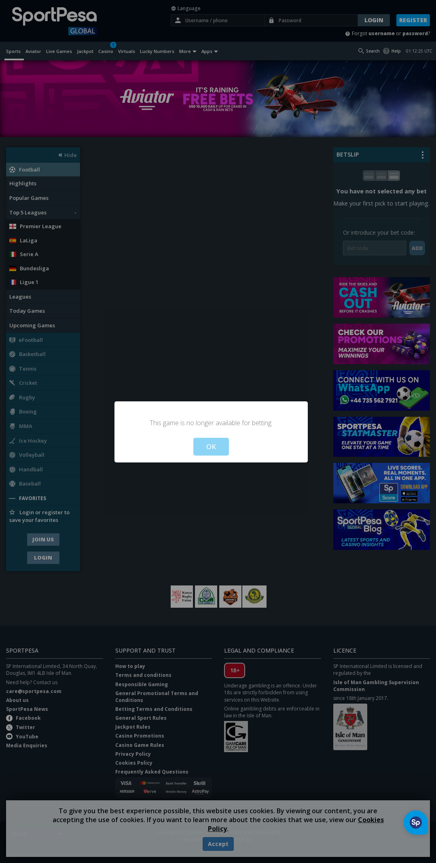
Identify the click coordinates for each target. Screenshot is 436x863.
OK (211, 446)
